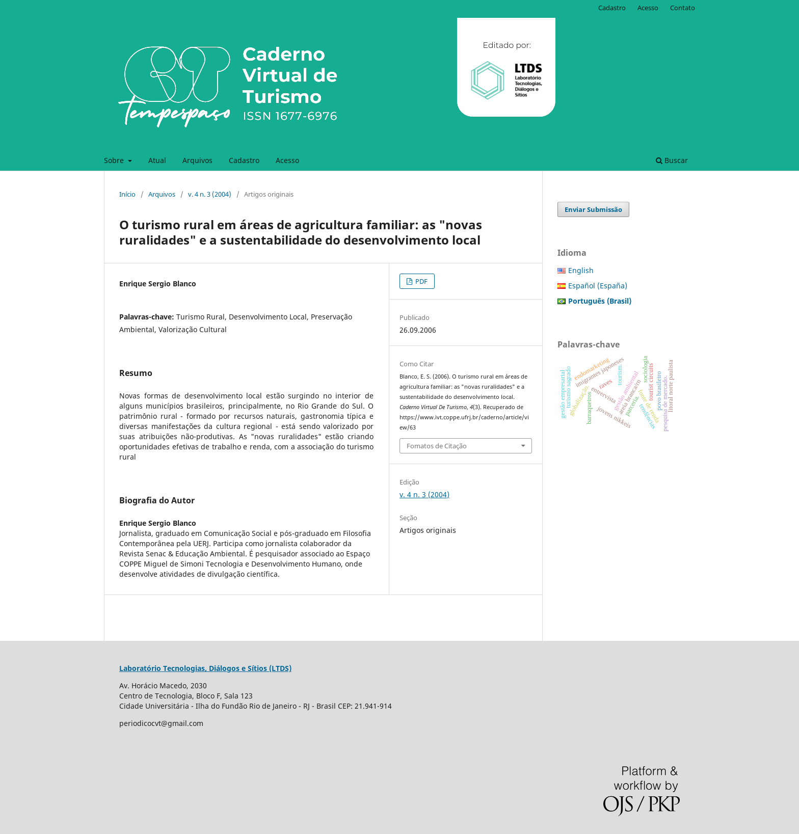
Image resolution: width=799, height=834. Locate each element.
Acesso (287, 160)
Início (127, 194)
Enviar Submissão (593, 209)
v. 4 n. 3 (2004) (209, 194)
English (581, 270)
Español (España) (597, 285)
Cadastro (244, 160)
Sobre (115, 160)
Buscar (672, 160)
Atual (157, 160)
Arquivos (197, 160)
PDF (421, 281)
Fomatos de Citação (437, 445)
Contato (682, 7)
